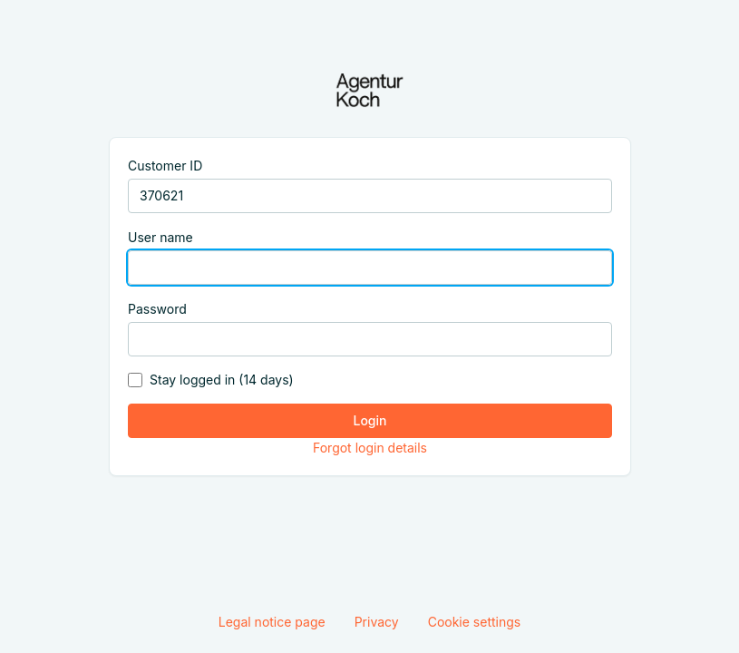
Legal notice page (272, 621)
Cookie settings (474, 621)
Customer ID (165, 165)
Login (369, 420)
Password (157, 309)
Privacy (377, 621)
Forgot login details (369, 447)
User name (160, 237)
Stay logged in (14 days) (222, 379)
